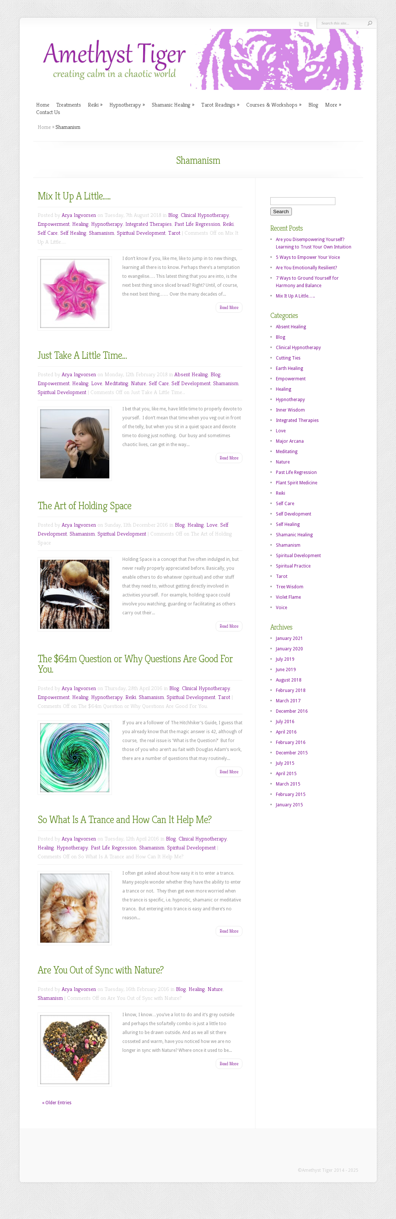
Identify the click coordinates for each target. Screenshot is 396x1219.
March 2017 (288, 700)
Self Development (190, 383)
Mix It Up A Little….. (74, 195)
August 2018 (289, 680)
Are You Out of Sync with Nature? (101, 969)
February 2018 (291, 690)
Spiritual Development (141, 232)
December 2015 (292, 752)
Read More (229, 307)
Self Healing (73, 232)
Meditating (116, 383)
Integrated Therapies (148, 223)
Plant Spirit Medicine (296, 482)
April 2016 (286, 732)
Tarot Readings (220, 104)
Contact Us (48, 112)
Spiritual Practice (293, 566)
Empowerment (54, 223)
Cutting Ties (288, 358)
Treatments (68, 104)
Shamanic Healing (173, 104)
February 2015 (291, 794)
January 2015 (289, 804)
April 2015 (286, 773)
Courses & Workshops (274, 104)
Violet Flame (288, 597)
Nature (138, 383)
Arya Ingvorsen (79, 214)
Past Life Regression (197, 223)
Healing (80, 223)
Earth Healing (289, 368)
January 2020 (289, 648)
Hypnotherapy (127, 104)
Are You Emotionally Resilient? (306, 267)
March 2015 (288, 784)
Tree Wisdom (289, 586)
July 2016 (285, 721)
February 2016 (291, 742)
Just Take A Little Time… (82, 355)
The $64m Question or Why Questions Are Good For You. (135, 664)
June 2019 (286, 669)
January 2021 (289, 638)
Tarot (174, 232)
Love (96, 383)
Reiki (95, 104)
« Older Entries (56, 1102)
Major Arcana (290, 441)
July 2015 (285, 763)
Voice (281, 607)
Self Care (48, 232)
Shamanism (101, 232)
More (333, 104)
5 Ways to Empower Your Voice (308, 257)
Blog (313, 104)
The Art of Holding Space (84, 505)
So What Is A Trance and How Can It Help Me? (125, 819)
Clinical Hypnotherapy (205, 214)
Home (42, 104)
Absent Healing (191, 374)
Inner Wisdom (290, 410)
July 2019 (285, 659)
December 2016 (292, 711)
